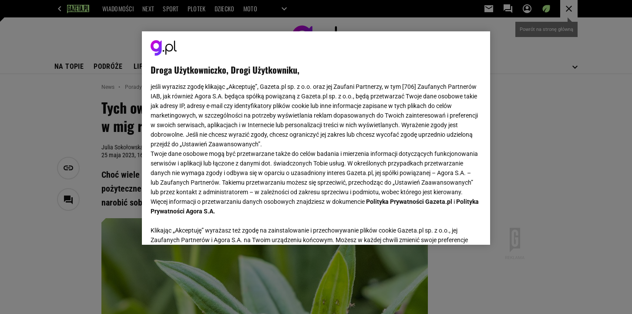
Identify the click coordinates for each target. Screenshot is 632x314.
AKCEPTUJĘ (452, 227)
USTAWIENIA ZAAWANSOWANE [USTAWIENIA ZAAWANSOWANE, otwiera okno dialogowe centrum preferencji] (207, 227)
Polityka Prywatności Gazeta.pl (409, 201)
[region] (316, 138)
